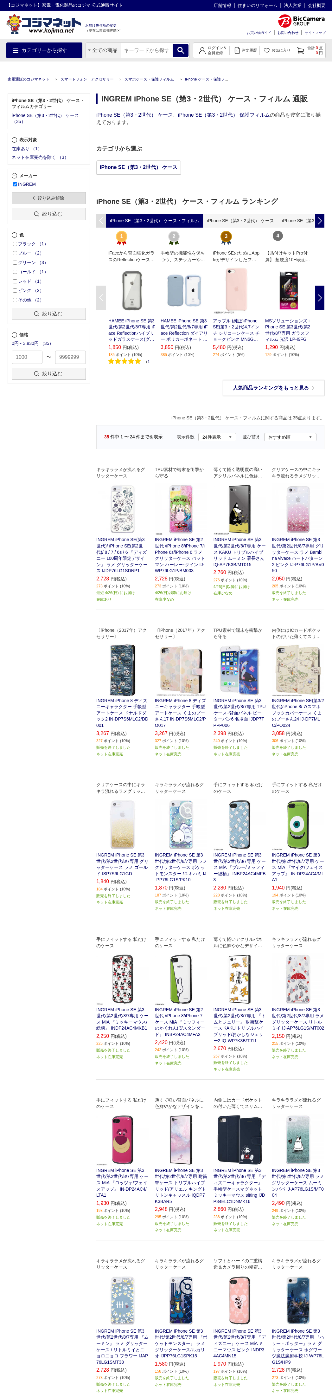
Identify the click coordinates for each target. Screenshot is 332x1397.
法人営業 (293, 5)
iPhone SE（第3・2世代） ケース (134, 115)
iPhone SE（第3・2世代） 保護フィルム (224, 115)
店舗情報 (222, 5)
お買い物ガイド (259, 33)
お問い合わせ (288, 33)
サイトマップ (315, 33)
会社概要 (317, 5)
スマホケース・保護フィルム (149, 79)
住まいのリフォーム (258, 5)
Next (319, 298)
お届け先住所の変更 (101, 25)
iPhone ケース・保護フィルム (210, 79)
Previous (101, 298)
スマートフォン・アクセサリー (87, 79)
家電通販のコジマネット (28, 79)
